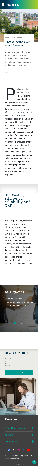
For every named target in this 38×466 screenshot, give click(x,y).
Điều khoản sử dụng (12, 457)
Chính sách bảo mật (12, 455)
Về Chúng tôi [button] (10, 434)
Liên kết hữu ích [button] (12, 441)
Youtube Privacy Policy (13, 458)
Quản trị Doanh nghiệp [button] (15, 428)
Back (7, 72)
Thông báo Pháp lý (26, 457)
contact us (19, 373)
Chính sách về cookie (26, 455)
